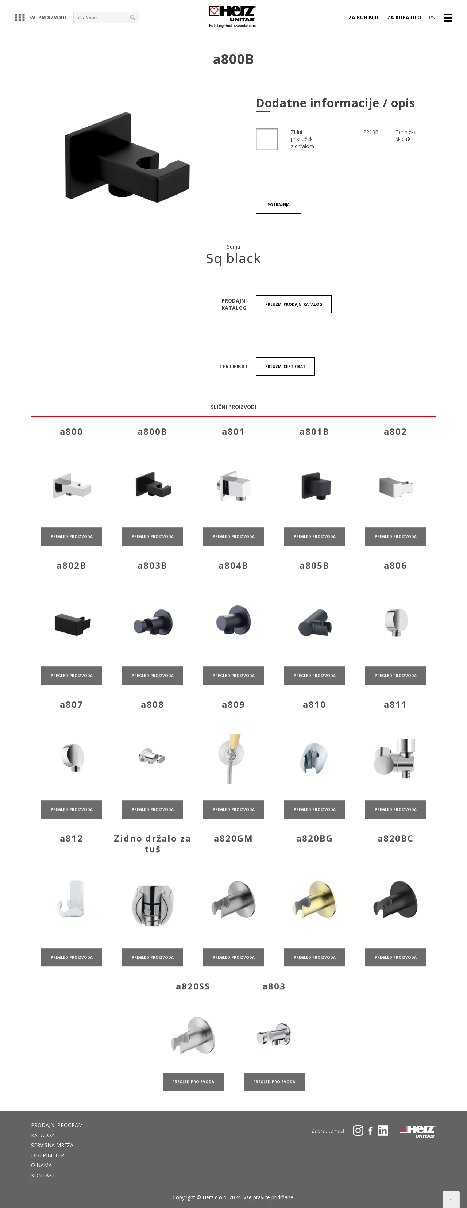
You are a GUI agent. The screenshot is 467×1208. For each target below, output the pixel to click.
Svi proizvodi (40, 17)
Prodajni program (57, 1125)
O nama (41, 1165)
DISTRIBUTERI (48, 1155)
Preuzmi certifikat (285, 366)
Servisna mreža (52, 1145)
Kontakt (43, 1175)
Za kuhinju (363, 17)
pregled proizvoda (72, 555)
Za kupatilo (404, 17)
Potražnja (278, 205)
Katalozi (43, 1135)
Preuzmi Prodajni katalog (293, 304)
